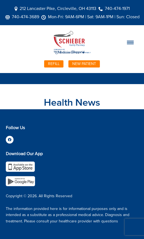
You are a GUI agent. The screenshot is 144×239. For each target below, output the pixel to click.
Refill (54, 63)
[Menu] (130, 42)
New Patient (84, 63)
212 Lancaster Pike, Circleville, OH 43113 (58, 8)
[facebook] (10, 140)
